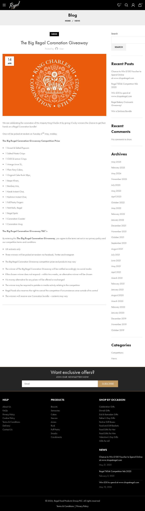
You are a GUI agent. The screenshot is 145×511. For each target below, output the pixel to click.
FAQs (5, 410)
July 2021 (115, 254)
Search (114, 33)
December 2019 (118, 318)
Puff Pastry (55, 429)
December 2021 (118, 225)
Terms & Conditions (11, 421)
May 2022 (116, 208)
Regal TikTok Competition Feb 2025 (115, 471)
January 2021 (117, 289)
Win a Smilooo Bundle (121, 111)
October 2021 (117, 237)
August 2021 (117, 248)
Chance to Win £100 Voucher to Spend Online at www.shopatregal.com (120, 458)
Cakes (54, 414)
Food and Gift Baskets (109, 425)
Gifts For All (104, 440)
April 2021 (116, 272)
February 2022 (118, 213)
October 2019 (117, 330)
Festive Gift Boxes (107, 421)
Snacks (54, 433)
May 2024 (116, 173)
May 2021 (116, 266)
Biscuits (54, 406)
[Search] (126, 5)
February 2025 (118, 167)
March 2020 (117, 301)
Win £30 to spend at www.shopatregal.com (121, 94)
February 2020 (118, 306)
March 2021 (117, 277)
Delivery (6, 425)
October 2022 (118, 202)
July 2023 (115, 184)
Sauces (54, 418)
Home (68, 21)
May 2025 (116, 161)
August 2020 (117, 295)
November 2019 (119, 324)
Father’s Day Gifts (107, 418)
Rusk (53, 425)
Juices (53, 421)
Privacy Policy (9, 414)
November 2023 (119, 179)
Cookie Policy (9, 418)
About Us (7, 406)
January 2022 (117, 219)
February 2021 (118, 283)
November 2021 (119, 231)
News (77, 21)
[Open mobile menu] (4, 5)
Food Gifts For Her (107, 429)
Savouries (55, 410)
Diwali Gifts (104, 410)
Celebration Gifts (107, 406)
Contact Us (7, 429)
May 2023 (116, 190)
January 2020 (117, 312)
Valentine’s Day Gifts (108, 437)
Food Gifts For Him (107, 433)
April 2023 (116, 196)
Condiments (56, 437)
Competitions (117, 352)
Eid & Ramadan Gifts (108, 414)
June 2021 (116, 260)
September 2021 (119, 243)
